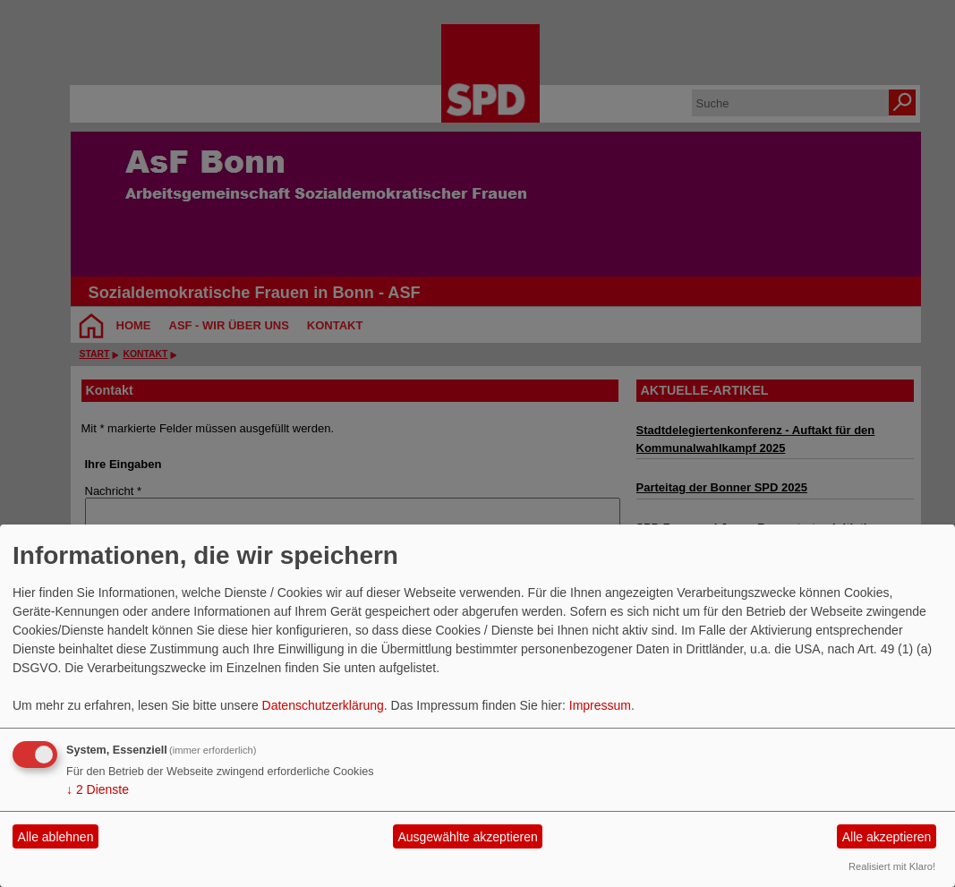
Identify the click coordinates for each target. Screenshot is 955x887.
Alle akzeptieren (887, 837)
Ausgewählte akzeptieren (467, 837)
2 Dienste (97, 789)
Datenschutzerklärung (323, 705)
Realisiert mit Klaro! (891, 866)
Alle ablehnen (56, 837)
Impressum (600, 705)
